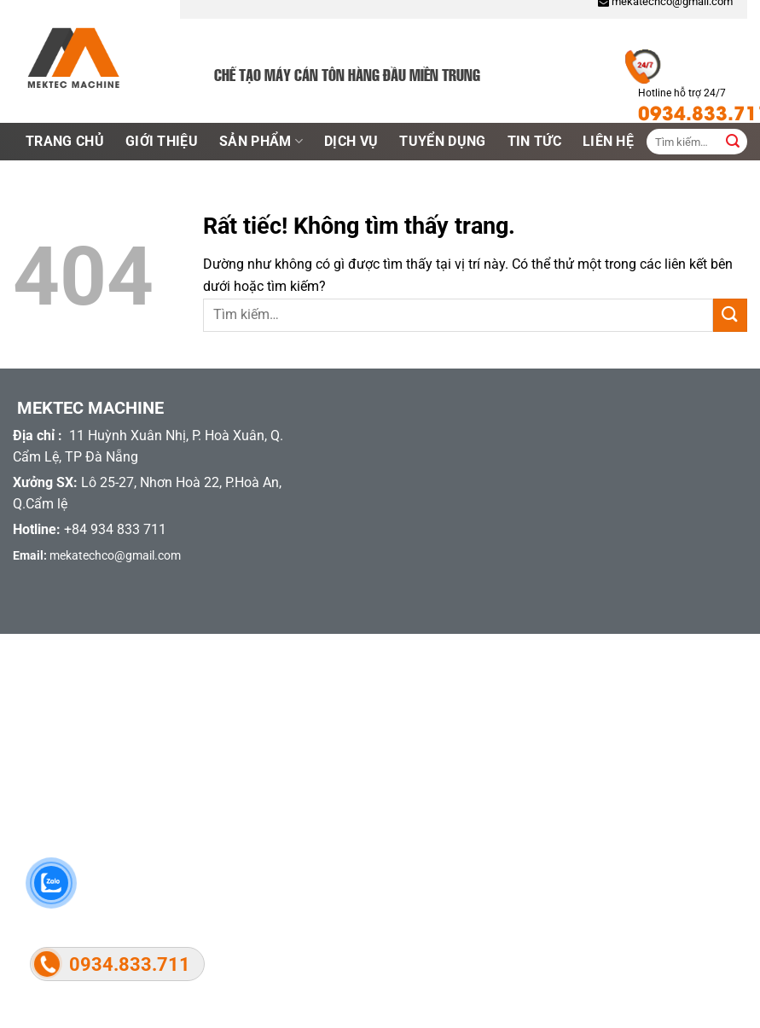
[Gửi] (730, 315)
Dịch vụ (351, 141)
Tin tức (534, 141)
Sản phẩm (261, 141)
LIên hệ (608, 141)
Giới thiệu (161, 141)
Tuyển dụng (442, 141)
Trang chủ (65, 141)
